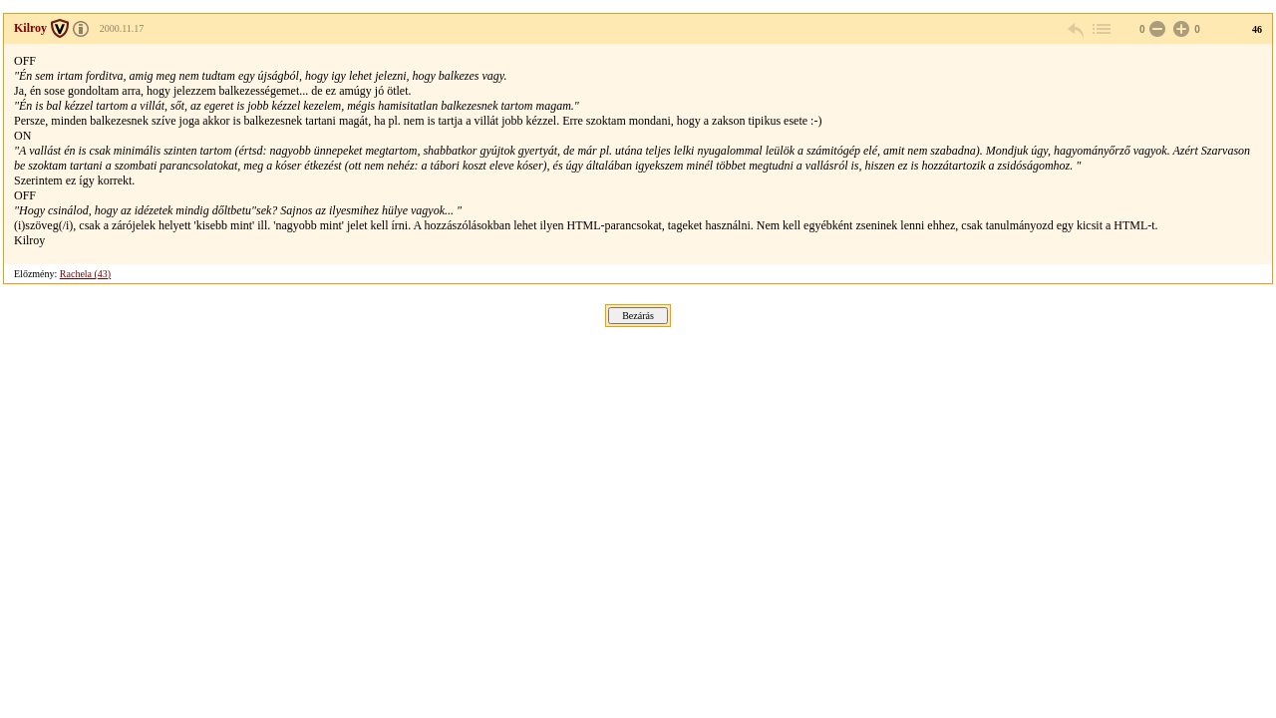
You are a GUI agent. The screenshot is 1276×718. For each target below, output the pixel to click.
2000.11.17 (122, 28)
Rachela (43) (85, 273)
